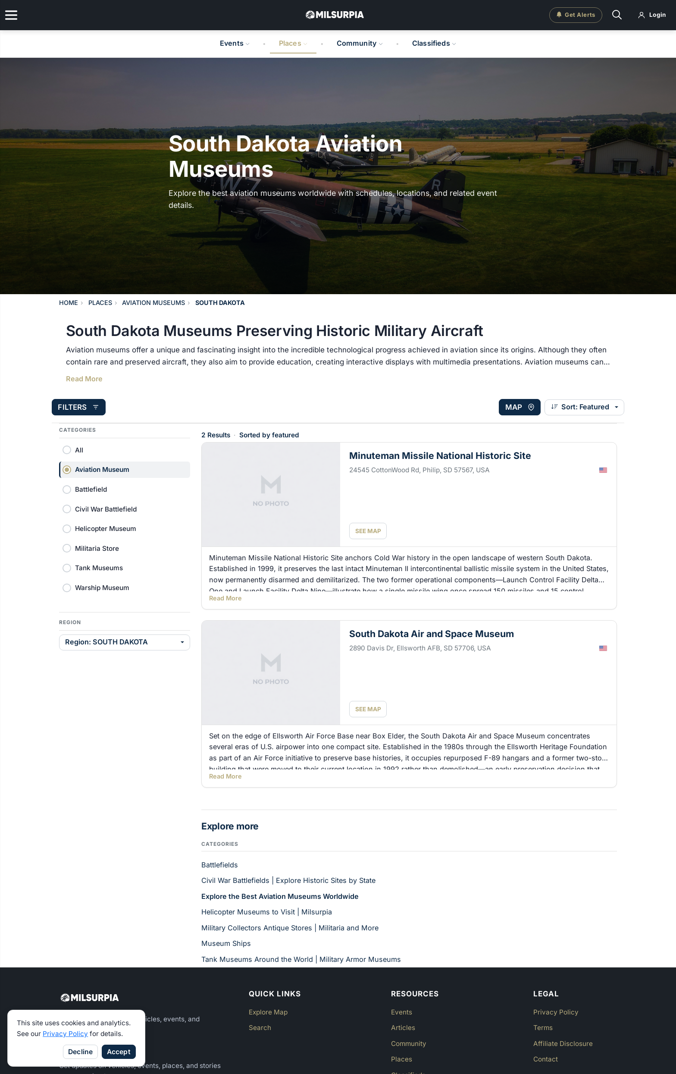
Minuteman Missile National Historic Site (440, 455)
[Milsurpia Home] (148, 997)
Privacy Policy (65, 1034)
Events (235, 43)
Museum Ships (226, 943)
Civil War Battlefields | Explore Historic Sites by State (288, 880)
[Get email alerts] (575, 15)
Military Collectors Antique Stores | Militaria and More (290, 927)
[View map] (512, 407)
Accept (119, 1052)
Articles (403, 1027)
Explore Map (268, 1012)
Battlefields (219, 864)
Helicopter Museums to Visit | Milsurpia (266, 911)
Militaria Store (97, 548)
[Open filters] (86, 407)
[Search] (617, 15)
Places (293, 43)
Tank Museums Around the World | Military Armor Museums (301, 959)
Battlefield (91, 489)
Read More (84, 378)
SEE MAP (368, 530)
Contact (545, 1059)
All (79, 450)
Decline (80, 1052)
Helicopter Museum (105, 528)
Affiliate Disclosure (563, 1043)
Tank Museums (99, 567)
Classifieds (434, 43)
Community (360, 43)
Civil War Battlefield (106, 509)
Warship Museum (102, 587)
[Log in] (652, 15)
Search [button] (260, 1027)
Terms (543, 1027)
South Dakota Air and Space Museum (431, 633)
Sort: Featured (573, 406)
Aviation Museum (102, 469)
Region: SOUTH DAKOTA (106, 641)
